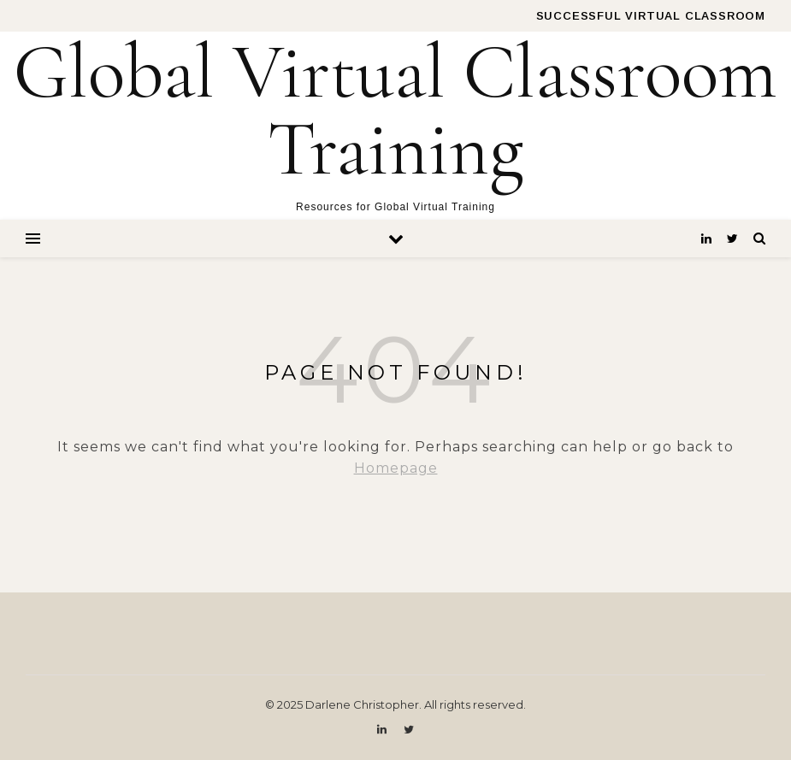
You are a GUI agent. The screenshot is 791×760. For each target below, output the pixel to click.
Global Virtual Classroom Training (395, 111)
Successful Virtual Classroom (650, 15)
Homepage (396, 468)
